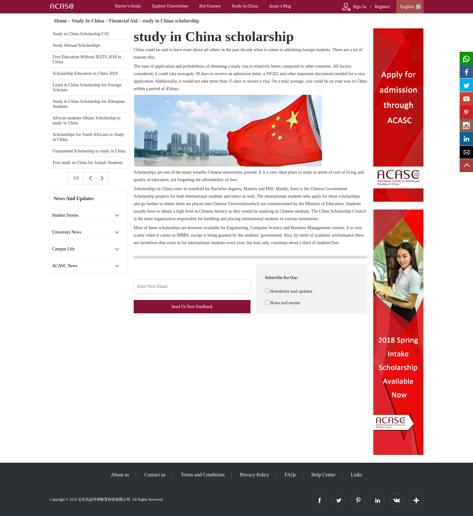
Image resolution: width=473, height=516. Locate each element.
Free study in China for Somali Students (88, 162)
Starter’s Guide (128, 6)
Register (382, 6)
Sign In (359, 6)
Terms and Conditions (203, 474)
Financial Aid (123, 20)
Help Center (323, 474)
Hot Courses (210, 6)
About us (120, 474)
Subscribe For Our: (281, 277)
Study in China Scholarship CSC (81, 33)
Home (60, 20)
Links (356, 474)
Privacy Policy (254, 474)
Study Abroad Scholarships (76, 45)
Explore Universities (170, 6)
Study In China (245, 6)
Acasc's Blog (280, 6)
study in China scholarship (170, 20)
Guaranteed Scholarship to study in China (89, 151)
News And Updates (74, 198)
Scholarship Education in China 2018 (85, 73)
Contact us (154, 474)
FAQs (290, 474)
